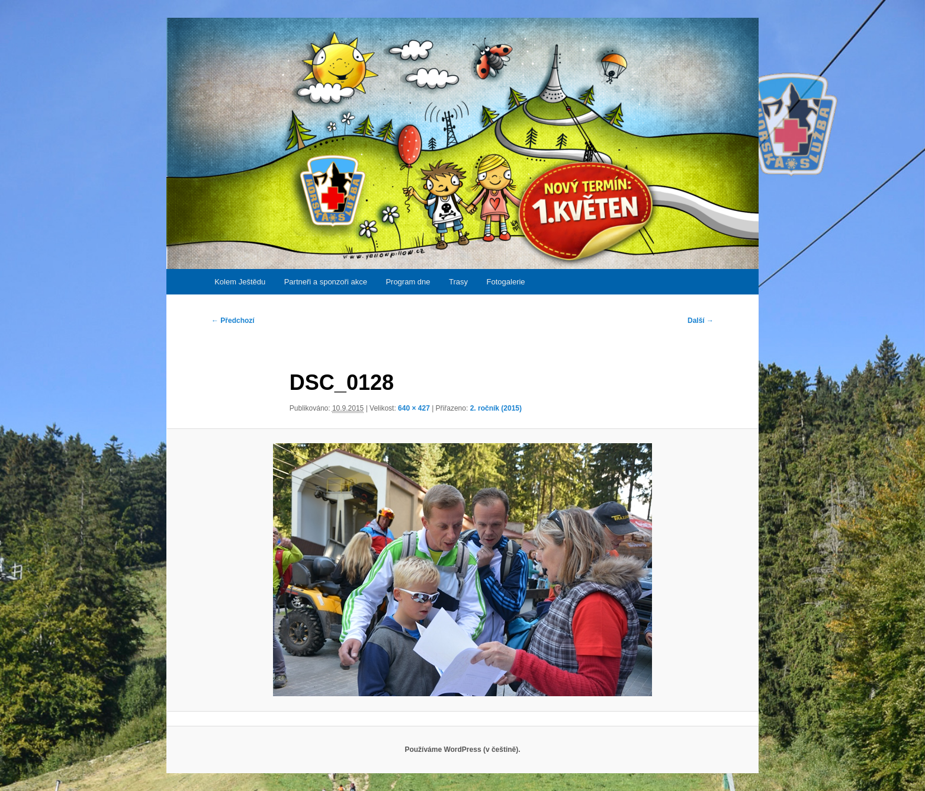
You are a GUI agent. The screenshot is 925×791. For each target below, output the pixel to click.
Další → (701, 320)
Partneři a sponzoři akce (325, 281)
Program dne (408, 281)
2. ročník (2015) (496, 408)
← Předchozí (233, 320)
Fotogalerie (506, 281)
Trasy (458, 281)
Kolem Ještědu (239, 281)
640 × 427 (414, 408)
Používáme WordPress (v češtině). (462, 749)
